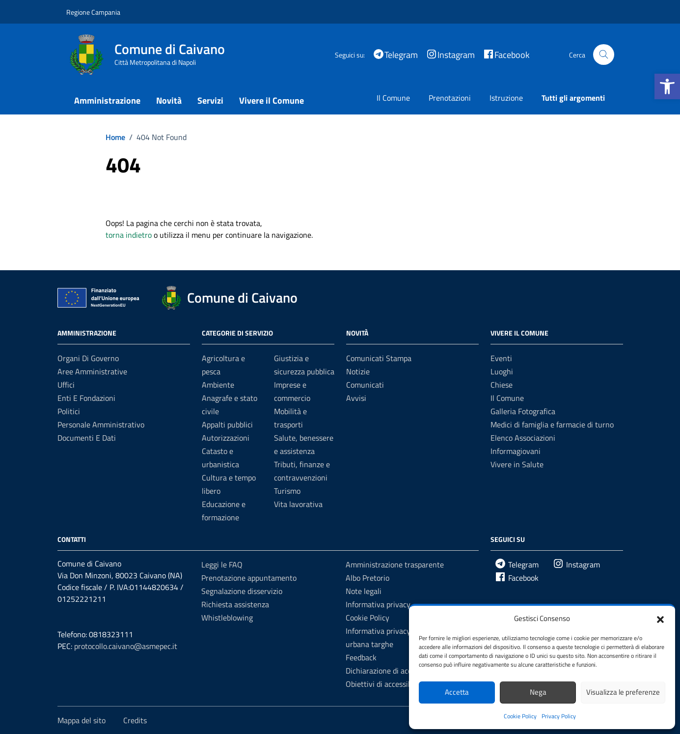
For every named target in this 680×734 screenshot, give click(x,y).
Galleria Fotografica (522, 411)
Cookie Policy (520, 716)
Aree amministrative (92, 371)
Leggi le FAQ (222, 564)
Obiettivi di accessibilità (385, 684)
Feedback (361, 657)
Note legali (363, 591)
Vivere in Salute (517, 464)
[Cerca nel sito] (603, 54)
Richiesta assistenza (235, 604)
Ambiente (218, 385)
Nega (538, 692)
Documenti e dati (86, 438)
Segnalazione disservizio (241, 591)
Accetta (457, 692)
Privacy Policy (559, 716)
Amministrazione (107, 100)
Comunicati (365, 385)
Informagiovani (515, 451)
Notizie (358, 371)
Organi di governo (88, 358)
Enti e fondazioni (86, 398)
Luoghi (501, 371)
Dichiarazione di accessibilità (393, 671)
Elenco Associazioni (522, 438)
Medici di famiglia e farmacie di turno (552, 424)
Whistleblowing (227, 617)
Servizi (210, 100)
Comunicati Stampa (378, 358)
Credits (135, 720)
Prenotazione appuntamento (249, 578)
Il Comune (393, 98)
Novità (169, 100)
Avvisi (356, 398)
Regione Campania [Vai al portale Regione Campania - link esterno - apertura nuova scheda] (93, 12)
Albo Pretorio (367, 578)
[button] (667, 86)
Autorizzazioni (225, 438)
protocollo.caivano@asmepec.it (125, 646)
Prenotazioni (450, 98)
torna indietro (129, 235)
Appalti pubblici (227, 424)
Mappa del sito (81, 720)
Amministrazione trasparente (395, 564)
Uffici (66, 385)
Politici (68, 411)
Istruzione (506, 98)
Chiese (501, 385)
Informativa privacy (378, 604)
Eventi (501, 358)
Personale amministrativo (100, 424)
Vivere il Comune (271, 100)
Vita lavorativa (298, 504)
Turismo (287, 491)
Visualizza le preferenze (623, 692)
